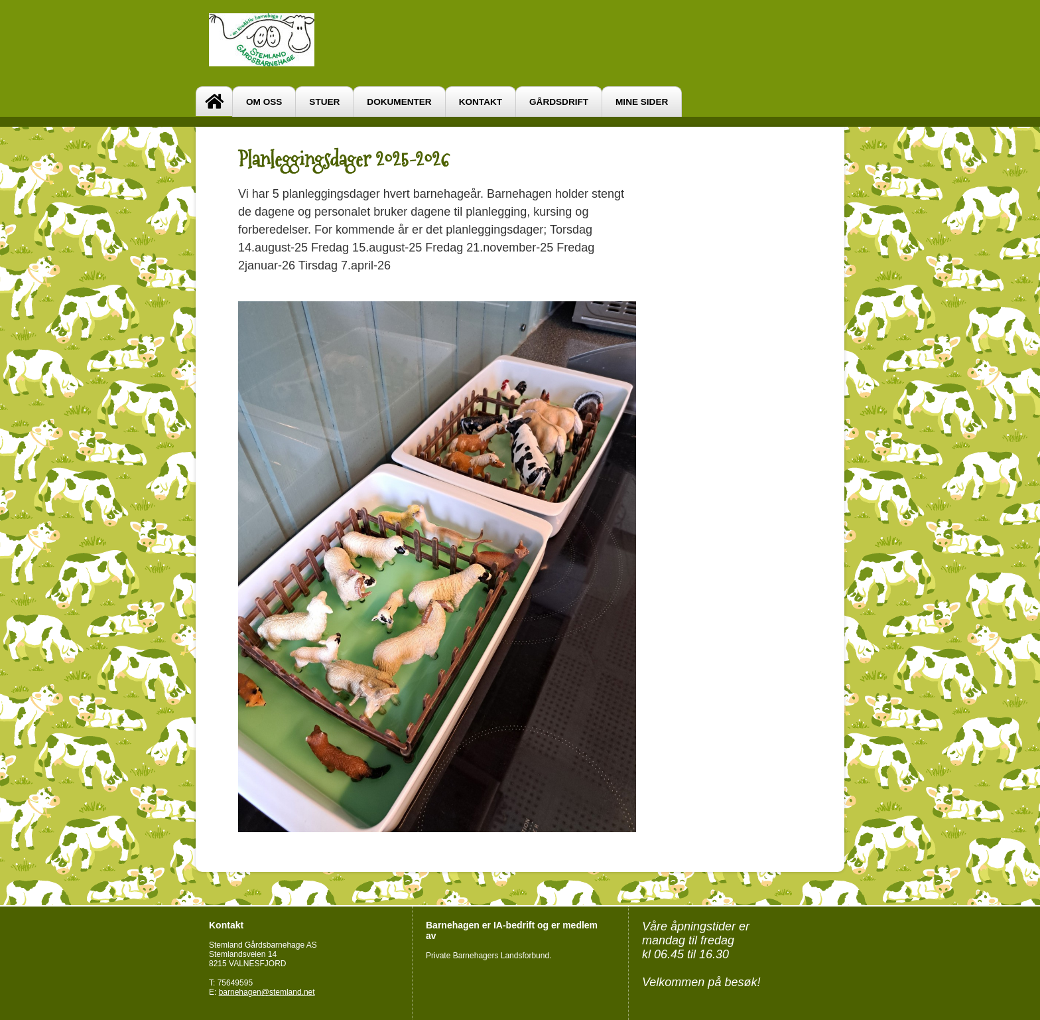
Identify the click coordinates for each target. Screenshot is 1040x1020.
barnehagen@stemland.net (267, 992)
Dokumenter (399, 102)
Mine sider (642, 102)
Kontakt (480, 102)
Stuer (324, 102)
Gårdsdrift (558, 102)
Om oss (264, 102)
